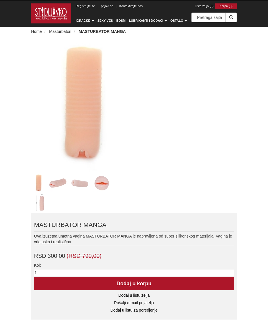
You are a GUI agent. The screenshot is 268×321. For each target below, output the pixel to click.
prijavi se (107, 6)
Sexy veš (105, 20)
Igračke (85, 20)
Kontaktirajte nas (131, 6)
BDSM (120, 20)
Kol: (37, 265)
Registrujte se (85, 6)
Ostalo (178, 20)
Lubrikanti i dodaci (148, 20)
